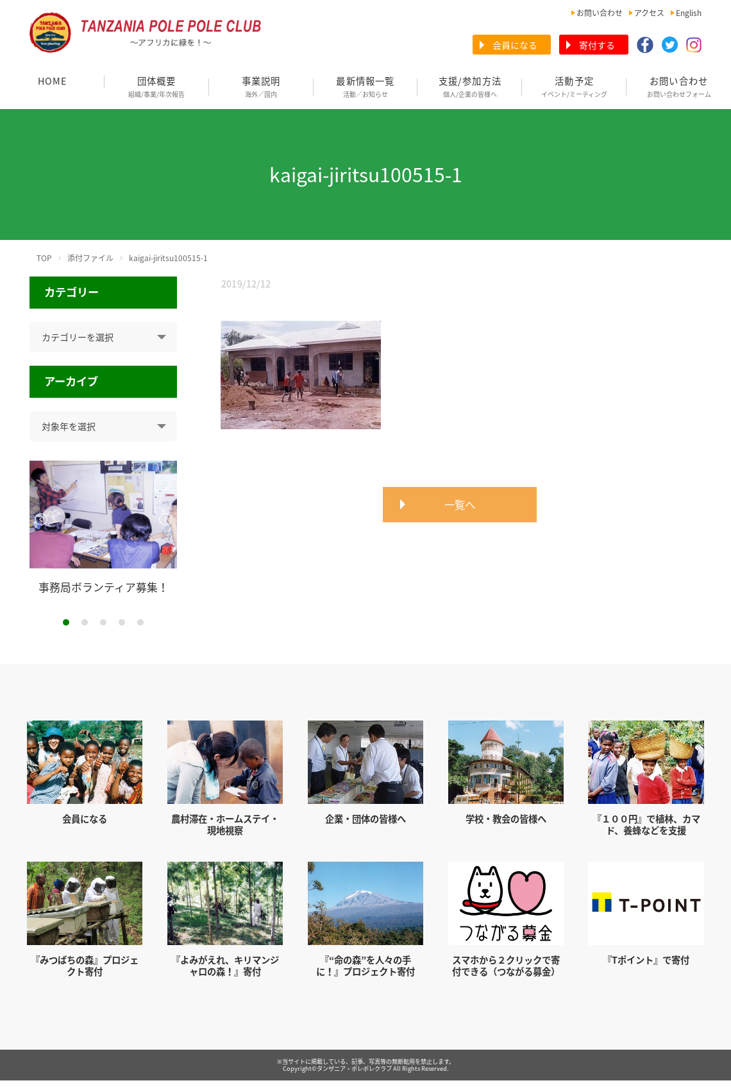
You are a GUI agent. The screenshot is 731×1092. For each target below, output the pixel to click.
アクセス (649, 13)
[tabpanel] (103, 527)
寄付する (597, 44)
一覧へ (459, 504)
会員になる (514, 44)
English (689, 13)
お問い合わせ (599, 13)
